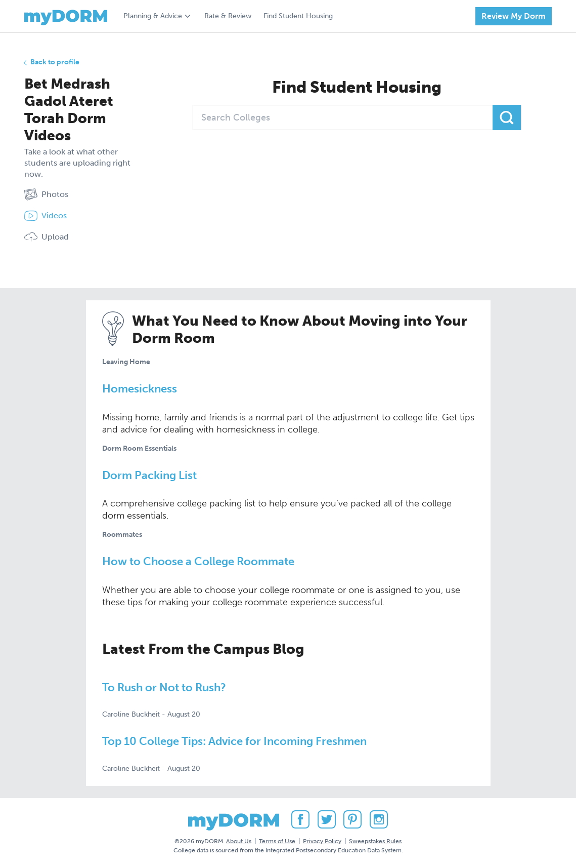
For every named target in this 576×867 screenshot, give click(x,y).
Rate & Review (227, 16)
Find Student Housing (298, 16)
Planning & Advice (152, 16)
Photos (46, 194)
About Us (238, 841)
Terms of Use (277, 841)
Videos (45, 215)
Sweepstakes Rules (375, 841)
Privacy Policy (322, 841)
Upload (46, 237)
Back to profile (54, 62)
